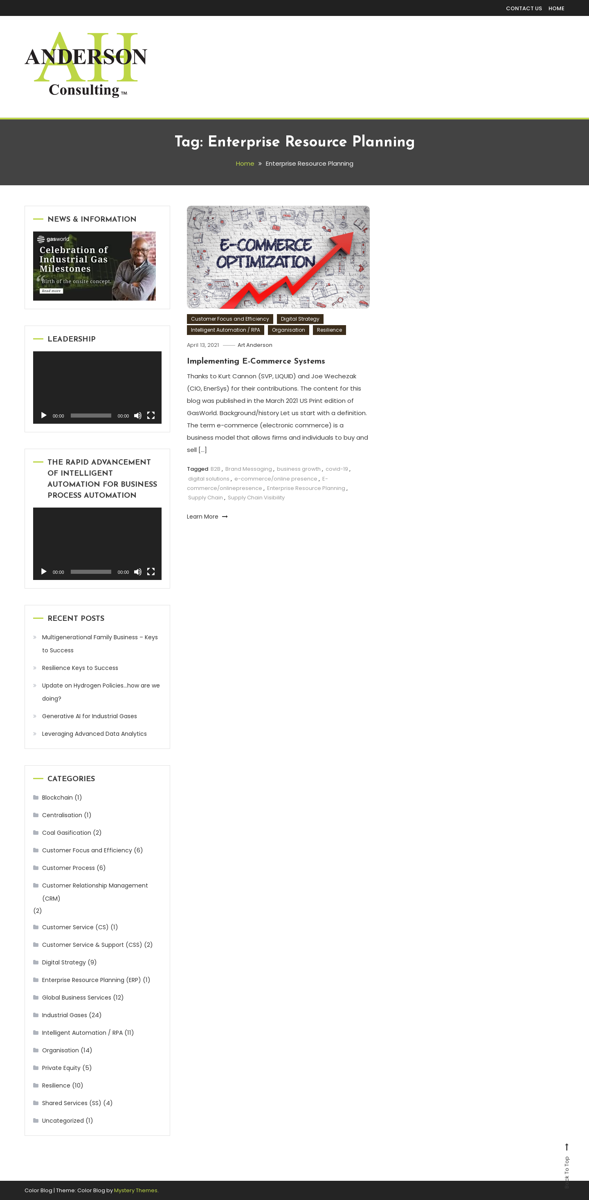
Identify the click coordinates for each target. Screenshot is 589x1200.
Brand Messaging (248, 469)
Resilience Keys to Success (80, 668)
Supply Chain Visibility (256, 497)
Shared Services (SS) (71, 1103)
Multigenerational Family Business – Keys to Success (100, 643)
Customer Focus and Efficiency (230, 318)
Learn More (207, 516)
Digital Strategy (300, 318)
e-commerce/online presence (275, 479)
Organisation (288, 329)
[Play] (44, 415)
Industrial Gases (64, 1015)
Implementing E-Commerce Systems (256, 361)
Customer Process (68, 868)
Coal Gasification (66, 833)
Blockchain (57, 797)
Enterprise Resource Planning (306, 488)
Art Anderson (255, 345)
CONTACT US (524, 8)
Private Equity (61, 1068)
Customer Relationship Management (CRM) (95, 892)
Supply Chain (205, 497)
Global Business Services (76, 997)
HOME (556, 8)
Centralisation (62, 815)
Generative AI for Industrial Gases (89, 716)
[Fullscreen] (151, 415)
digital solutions (208, 479)
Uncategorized (63, 1121)
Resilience (329, 329)
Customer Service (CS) (75, 927)
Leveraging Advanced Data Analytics (95, 734)
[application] (97, 387)
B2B (215, 469)
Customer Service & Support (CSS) (92, 945)
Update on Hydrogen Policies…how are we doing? (101, 692)
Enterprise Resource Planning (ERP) (91, 980)
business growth (299, 469)
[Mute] (138, 415)
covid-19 (337, 469)
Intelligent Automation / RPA (225, 329)
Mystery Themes (135, 1190)
